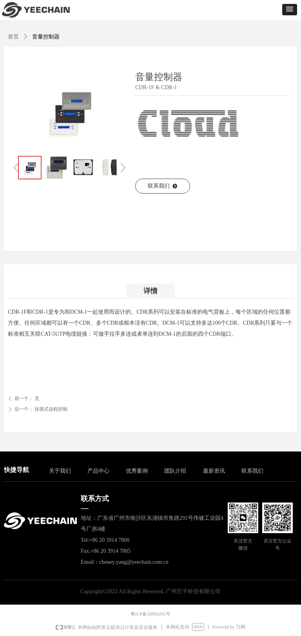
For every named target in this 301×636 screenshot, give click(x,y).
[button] (289, 9)
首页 (13, 37)
